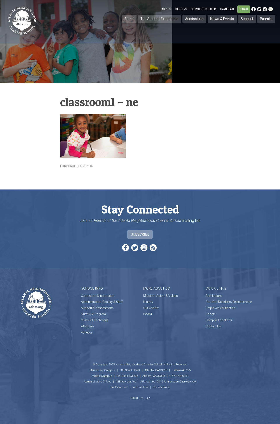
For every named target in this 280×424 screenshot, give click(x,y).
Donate (244, 9)
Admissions (194, 18)
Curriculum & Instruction (97, 295)
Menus (166, 9)
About (129, 18)
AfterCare (87, 326)
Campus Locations (219, 320)
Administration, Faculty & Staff (102, 302)
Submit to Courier (203, 9)
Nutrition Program (93, 314)
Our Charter (151, 308)
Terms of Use (140, 387)
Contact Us (213, 326)
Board (147, 314)
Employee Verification (220, 308)
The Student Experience (159, 18)
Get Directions (119, 387)
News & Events (222, 18)
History (148, 302)
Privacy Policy (161, 387)
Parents (266, 18)
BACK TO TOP (140, 398)
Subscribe (140, 234)
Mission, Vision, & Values (160, 295)
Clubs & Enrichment (94, 320)
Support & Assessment (97, 308)
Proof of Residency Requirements (229, 302)
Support (247, 18)
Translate (227, 9)
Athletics (87, 332)
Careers (181, 9)
